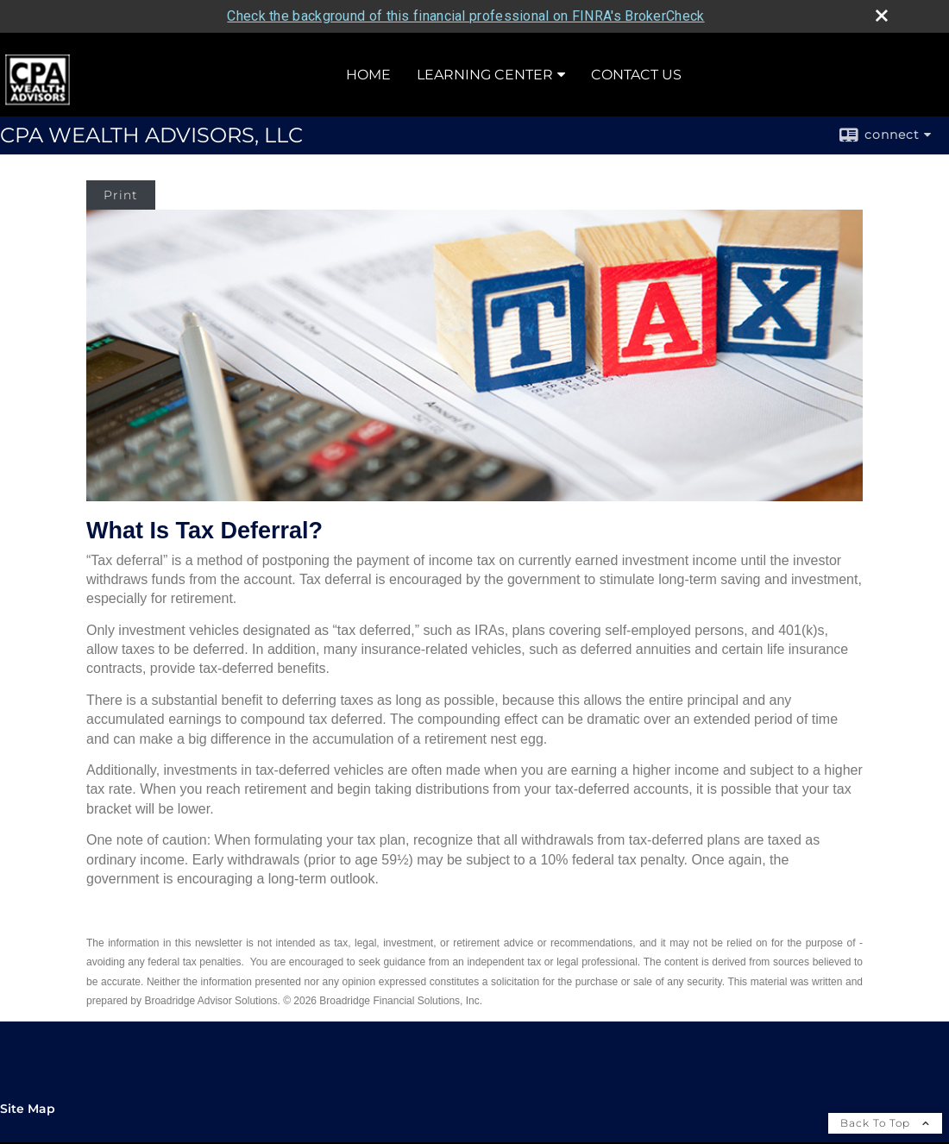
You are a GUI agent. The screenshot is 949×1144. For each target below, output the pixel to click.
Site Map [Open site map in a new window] (27, 1106)
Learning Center (485, 72)
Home (368, 72)
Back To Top (885, 1120)
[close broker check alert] (882, 13)
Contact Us (636, 72)
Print (121, 192)
